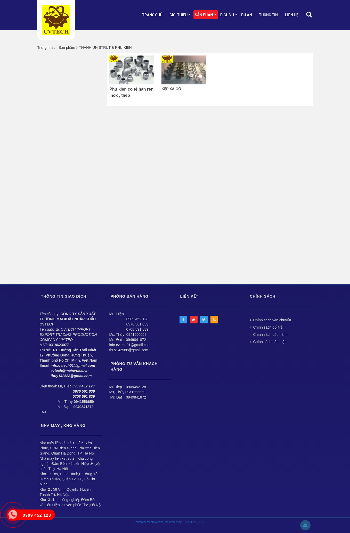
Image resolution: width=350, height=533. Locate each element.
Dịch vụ (227, 14)
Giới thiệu (179, 14)
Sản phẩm (204, 14)
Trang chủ (152, 14)
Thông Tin (268, 14)
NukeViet (157, 522)
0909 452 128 (137, 319)
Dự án (246, 14)
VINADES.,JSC (193, 522)
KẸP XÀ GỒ (171, 89)
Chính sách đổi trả (266, 327)
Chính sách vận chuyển (270, 320)
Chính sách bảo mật (268, 342)
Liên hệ (292, 14)
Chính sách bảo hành (269, 334)
